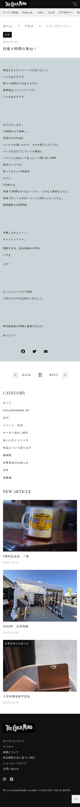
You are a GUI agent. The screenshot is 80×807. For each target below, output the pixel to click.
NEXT (53, 375)
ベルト (40, 12)
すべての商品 (10, 12)
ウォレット (27, 12)
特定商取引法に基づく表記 (19, 757)
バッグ (51, 12)
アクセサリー (66, 12)
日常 (7, 34)
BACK (26, 375)
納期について (11, 752)
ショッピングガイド (15, 763)
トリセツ (8, 746)
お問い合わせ (11, 768)
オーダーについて (13, 741)
